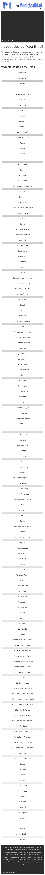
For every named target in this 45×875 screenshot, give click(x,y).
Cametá (22, 240)
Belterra (22, 175)
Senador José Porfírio (22, 759)
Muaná (22, 472)
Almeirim (22, 105)
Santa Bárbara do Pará (22, 640)
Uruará (22, 818)
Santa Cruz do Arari (22, 645)
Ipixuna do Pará (22, 370)
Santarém (22, 678)
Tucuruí (22, 807)
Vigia (22, 823)
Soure (22, 764)
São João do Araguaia (22, 737)
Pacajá (22, 532)
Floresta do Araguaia (22, 332)
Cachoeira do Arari (22, 229)
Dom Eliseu (22, 316)
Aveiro (22, 143)
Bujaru (22, 224)
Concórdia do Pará (22, 283)
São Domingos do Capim (22, 705)
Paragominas (22, 543)
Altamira (22, 111)
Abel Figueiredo (22, 78)
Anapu (22, 127)
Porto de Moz (22, 586)
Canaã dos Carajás (22, 246)
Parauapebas (22, 548)
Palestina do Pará (22, 537)
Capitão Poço (22, 256)
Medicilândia (22, 445)
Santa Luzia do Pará (22, 656)
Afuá (22, 89)
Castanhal (22, 262)
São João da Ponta (22, 726)
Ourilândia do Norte (22, 526)
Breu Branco (22, 213)
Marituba (22, 440)
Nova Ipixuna (22, 483)
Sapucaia (22, 753)
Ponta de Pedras (22, 575)
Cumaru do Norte (22, 289)
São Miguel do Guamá (22, 742)
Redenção (22, 607)
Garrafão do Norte (22, 337)
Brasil (7, 40)
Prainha (22, 591)
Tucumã (22, 802)
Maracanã (22, 429)
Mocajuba (22, 456)
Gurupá (22, 348)
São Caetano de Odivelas (22, 694)
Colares (22, 273)
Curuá (22, 305)
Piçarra (22, 564)
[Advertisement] (22, 25)
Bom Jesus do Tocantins (22, 186)
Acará (22, 84)
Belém (22, 170)
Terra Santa (22, 780)
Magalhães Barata (22, 418)
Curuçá (23, 310)
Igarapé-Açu (22, 354)
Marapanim (22, 435)
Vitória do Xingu (22, 834)
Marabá (22, 424)
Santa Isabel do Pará (22, 651)
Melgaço (22, 451)
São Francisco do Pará (23, 715)
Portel (22, 580)
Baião (22, 154)
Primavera (22, 597)
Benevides (22, 181)
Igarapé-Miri (22, 359)
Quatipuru (22, 602)
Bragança (23, 197)
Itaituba (22, 381)
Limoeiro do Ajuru (22, 408)
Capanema (22, 251)
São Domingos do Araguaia (22, 699)
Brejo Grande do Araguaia (22, 208)
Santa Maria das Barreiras (22, 661)
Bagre (22, 148)
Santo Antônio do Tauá (22, 688)
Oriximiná (22, 516)
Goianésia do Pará (22, 343)
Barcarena (22, 165)
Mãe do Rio (22, 413)
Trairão (22, 796)
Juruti (22, 402)
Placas (22, 570)
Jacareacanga (22, 391)
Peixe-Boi (22, 559)
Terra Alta (22, 775)
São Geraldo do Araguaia (22, 721)
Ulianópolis (22, 813)
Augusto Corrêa (22, 132)
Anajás (22, 116)
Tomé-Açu (22, 786)
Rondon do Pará (22, 618)
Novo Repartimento (22, 499)
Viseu (22, 829)
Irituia (22, 375)
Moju (22, 462)
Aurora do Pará (22, 138)
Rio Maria (22, 613)
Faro (22, 327)
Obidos (22, 505)
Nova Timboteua (22, 489)
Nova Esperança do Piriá (22, 478)
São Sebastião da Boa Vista (22, 748)
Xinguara (22, 840)
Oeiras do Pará (22, 510)
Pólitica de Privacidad (8, 872)
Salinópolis (22, 629)
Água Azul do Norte (22, 94)
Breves (22, 219)
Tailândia (22, 769)
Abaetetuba (22, 73)
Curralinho (22, 300)
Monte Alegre (22, 467)
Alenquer (22, 100)
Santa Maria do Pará (22, 667)
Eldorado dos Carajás (22, 321)
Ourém (22, 521)
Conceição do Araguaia (22, 278)
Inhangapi (22, 364)
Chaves (23, 267)
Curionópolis (22, 294)
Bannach (22, 159)
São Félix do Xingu (22, 710)
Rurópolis (22, 624)
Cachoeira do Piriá (22, 235)
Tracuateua (22, 791)
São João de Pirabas (22, 732)
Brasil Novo (22, 202)
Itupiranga (22, 386)
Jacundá (22, 397)
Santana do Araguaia (22, 672)
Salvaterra (22, 634)
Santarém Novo (22, 683)
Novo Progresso (22, 494)
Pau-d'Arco (22, 553)
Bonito (22, 192)
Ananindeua (22, 121)
